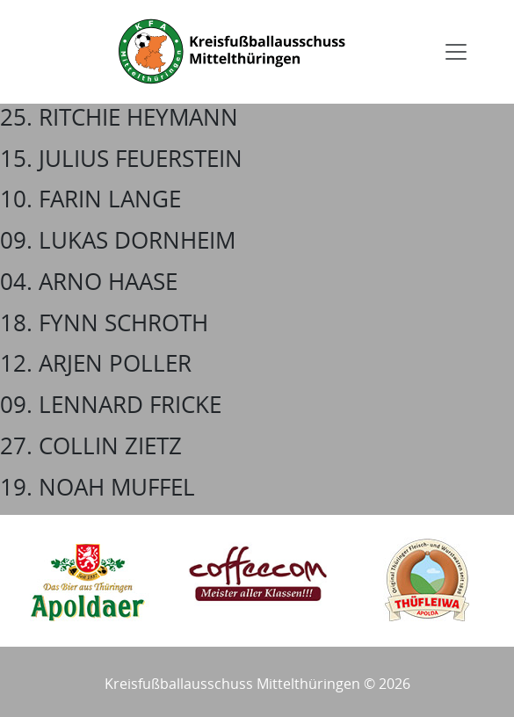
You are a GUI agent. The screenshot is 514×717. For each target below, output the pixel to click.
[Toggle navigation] (456, 52)
